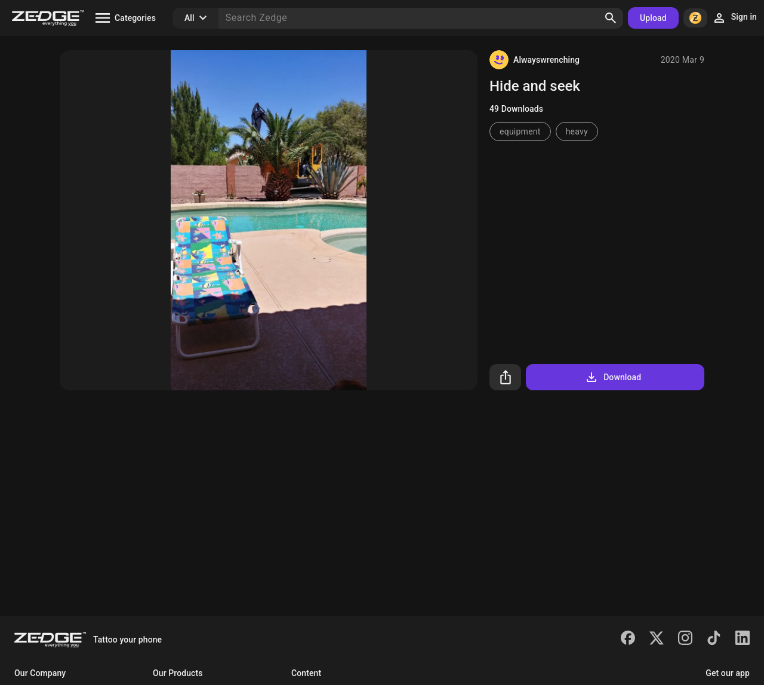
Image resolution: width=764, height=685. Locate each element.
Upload (653, 18)
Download (612, 377)
